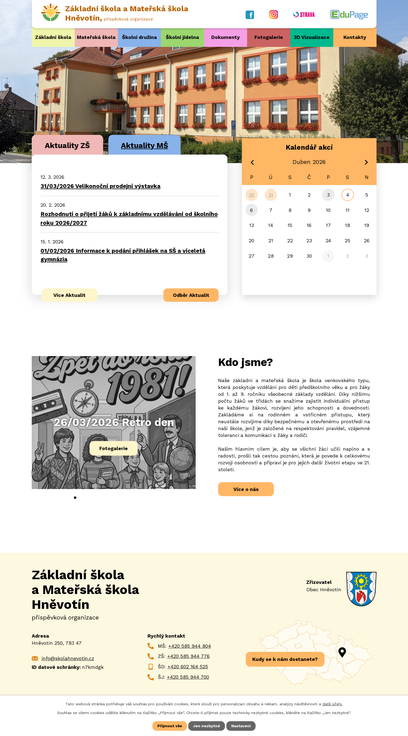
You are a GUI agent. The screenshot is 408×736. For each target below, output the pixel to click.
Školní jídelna (182, 37)
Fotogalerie (268, 37)
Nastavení (241, 726)
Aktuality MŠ (144, 145)
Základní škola (53, 37)
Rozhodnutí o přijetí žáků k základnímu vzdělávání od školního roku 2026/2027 (129, 218)
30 (251, 195)
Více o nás (246, 489)
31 (270, 195)
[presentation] (60, 500)
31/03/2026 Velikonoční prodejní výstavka (100, 186)
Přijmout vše (169, 726)
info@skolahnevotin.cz (68, 658)
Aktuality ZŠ (67, 145)
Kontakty (354, 37)
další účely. (332, 704)
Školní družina (139, 37)
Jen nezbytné (206, 726)
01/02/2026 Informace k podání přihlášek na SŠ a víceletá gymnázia (122, 255)
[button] (75, 497)
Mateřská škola (96, 37)
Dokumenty (225, 37)
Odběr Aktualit (191, 295)
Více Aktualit (69, 295)
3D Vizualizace (311, 37)
